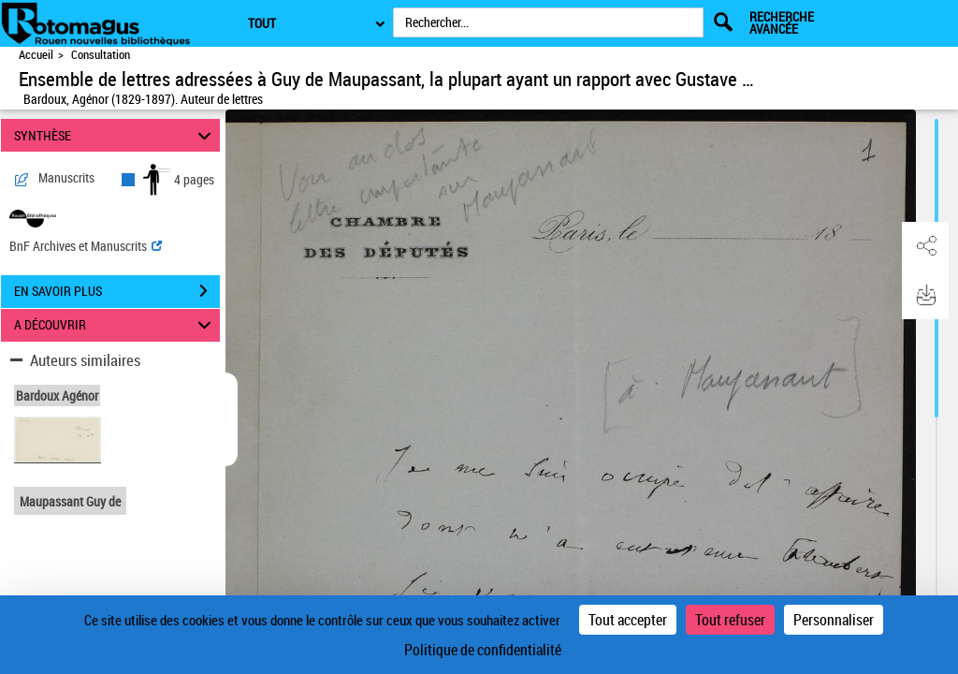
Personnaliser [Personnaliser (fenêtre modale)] (833, 619)
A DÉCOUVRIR (115, 325)
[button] (925, 246)
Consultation (100, 55)
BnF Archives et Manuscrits (85, 246)
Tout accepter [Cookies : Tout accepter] (627, 619)
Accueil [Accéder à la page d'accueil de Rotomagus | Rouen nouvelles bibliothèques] (36, 55)
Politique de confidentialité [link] (482, 649)
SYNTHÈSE (115, 135)
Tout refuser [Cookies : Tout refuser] (730, 619)
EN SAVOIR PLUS (117, 291)
